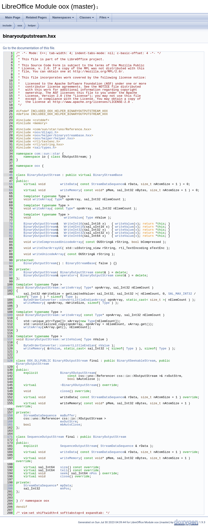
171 (8, 437)
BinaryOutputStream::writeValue (52, 339)
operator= (68, 275)
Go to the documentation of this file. (29, 48)
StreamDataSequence (107, 184)
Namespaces (63, 17)
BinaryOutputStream (43, 175)
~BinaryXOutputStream (78, 385)
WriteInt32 (73, 230)
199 (8, 485)
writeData (68, 184)
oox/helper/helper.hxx (54, 138)
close (64, 391)
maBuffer (67, 415)
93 (8, 263)
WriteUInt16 (74, 227)
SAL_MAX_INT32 (180, 294)
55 (8, 184)
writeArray (42, 199)
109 (8, 315)
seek (63, 473)
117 (8, 339)
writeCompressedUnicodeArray (57, 242)
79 (8, 227)
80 (8, 230)
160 (8, 421)
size (63, 467)
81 (8, 233)
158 (8, 415)
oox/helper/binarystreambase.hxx (63, 135)
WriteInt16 (73, 224)
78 (8, 224)
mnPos (64, 488)
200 (8, 488)
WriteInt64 (73, 236)
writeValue (73, 217)
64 (8, 190)
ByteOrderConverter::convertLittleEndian (59, 345)
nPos (93, 473)
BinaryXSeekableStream (136, 361)
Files (104, 17)
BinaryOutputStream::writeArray (52, 287)
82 (8, 236)
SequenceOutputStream (45, 437)
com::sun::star (47, 154)
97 (8, 275)
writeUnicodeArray (48, 254)
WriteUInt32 (74, 233)
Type (58, 199)
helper (32, 25)
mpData (65, 485)
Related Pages (36, 17)
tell (63, 470)
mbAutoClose (70, 424)
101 (8, 287)
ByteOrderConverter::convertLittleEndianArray (63, 300)
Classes (87, 17)
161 (8, 424)
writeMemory (70, 190)
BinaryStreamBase (108, 175)
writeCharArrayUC (47, 248)
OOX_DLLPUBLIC (39, 361)
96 (8, 272)
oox (20, 25)
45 (8, 175)
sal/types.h (45, 147)
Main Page (12, 17)
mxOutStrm (68, 421)
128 (8, 361)
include (7, 25)
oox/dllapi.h (46, 132)
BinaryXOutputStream (70, 361)
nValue (104, 345)
